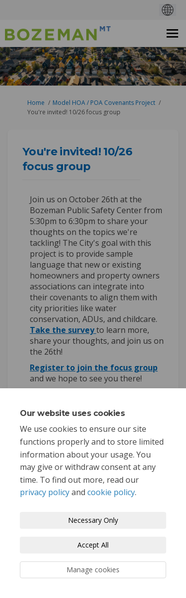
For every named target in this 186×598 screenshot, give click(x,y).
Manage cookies (93, 569)
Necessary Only (93, 520)
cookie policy (111, 492)
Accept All (93, 545)
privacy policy (44, 492)
